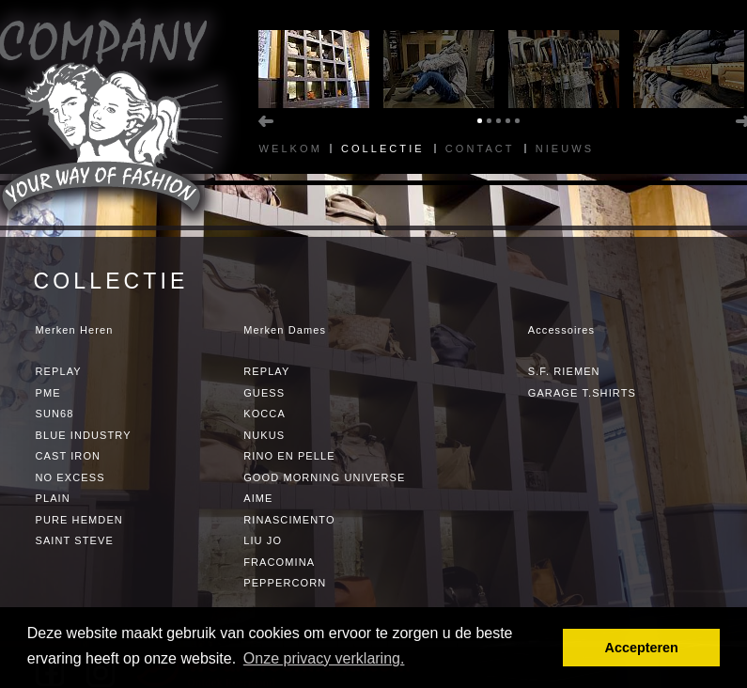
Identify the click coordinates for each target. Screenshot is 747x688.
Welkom (290, 148)
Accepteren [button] (640, 647)
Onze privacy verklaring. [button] (324, 658)
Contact (480, 148)
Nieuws (565, 148)
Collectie (383, 148)
